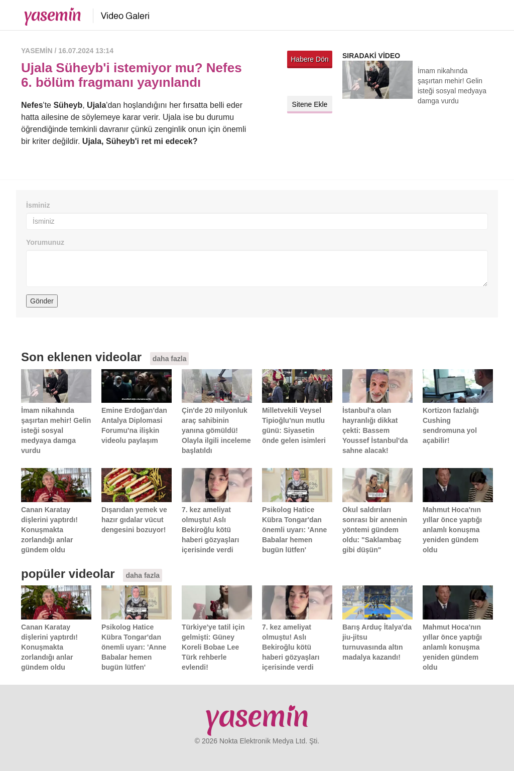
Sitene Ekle (310, 104)
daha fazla (170, 359)
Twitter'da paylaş (297, 82)
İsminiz (38, 205)
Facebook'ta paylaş (322, 82)
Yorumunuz (45, 242)
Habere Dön (310, 59)
